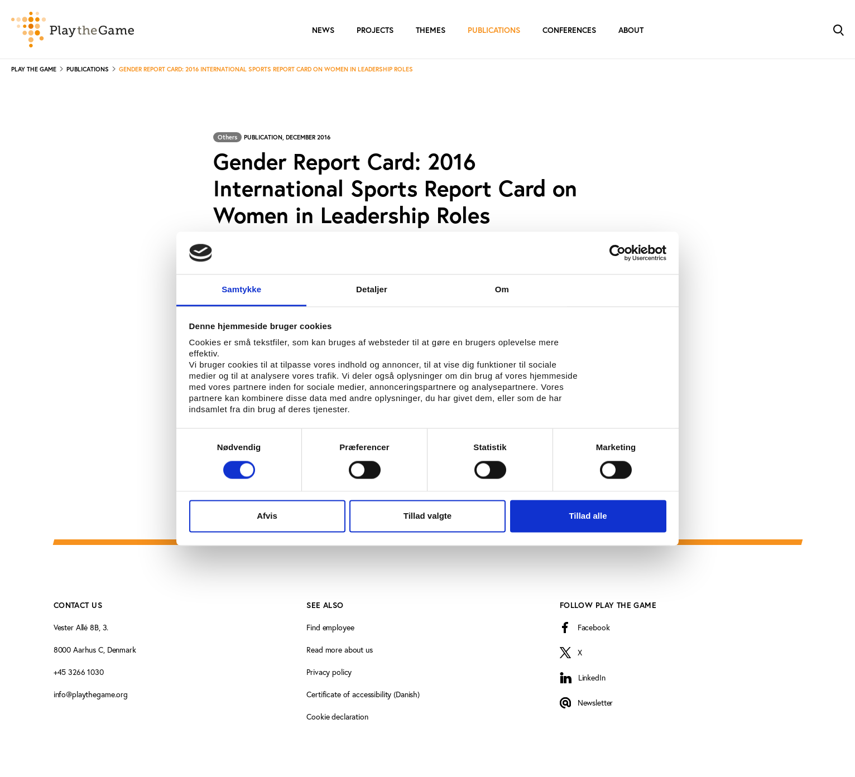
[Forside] (72, 29)
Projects (375, 30)
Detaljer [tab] (371, 290)
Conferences (569, 30)
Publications (494, 30)
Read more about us (339, 649)
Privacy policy (329, 672)
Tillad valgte (427, 516)
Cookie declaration (337, 716)
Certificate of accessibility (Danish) (363, 694)
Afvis (267, 516)
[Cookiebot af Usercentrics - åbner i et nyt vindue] (617, 252)
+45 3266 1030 (79, 672)
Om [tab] (502, 290)
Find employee (330, 627)
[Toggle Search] (838, 29)
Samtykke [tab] (241, 290)
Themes (430, 30)
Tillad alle (588, 516)
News (323, 30)
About (630, 30)
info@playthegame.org (91, 694)
